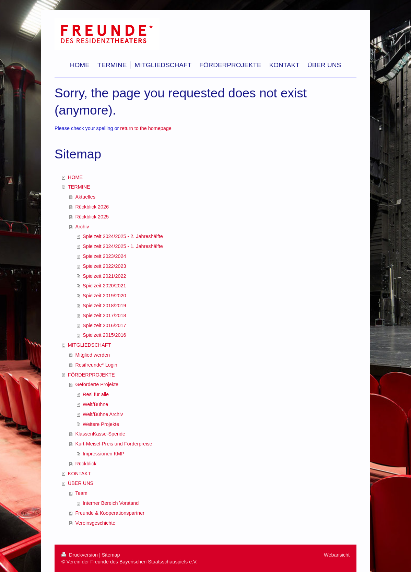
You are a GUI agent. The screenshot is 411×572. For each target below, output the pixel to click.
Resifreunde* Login (96, 365)
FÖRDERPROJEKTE (91, 375)
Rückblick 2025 (92, 216)
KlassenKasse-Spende (100, 434)
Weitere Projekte (101, 424)
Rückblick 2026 (92, 207)
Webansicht (337, 555)
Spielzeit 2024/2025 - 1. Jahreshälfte (123, 246)
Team (81, 493)
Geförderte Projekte (96, 384)
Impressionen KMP (104, 453)
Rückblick (85, 463)
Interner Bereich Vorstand (111, 503)
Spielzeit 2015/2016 (104, 335)
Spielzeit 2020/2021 (104, 285)
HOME (75, 177)
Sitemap (111, 555)
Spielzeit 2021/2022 (104, 276)
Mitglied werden (92, 355)
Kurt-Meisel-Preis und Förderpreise (113, 443)
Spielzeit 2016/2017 (104, 325)
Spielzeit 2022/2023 (104, 266)
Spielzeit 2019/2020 (104, 295)
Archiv (82, 226)
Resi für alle (96, 394)
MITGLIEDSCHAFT (89, 345)
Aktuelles (85, 197)
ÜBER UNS (80, 483)
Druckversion (80, 555)
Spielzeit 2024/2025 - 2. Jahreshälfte (123, 236)
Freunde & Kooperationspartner (109, 513)
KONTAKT (79, 473)
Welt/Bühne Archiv (103, 414)
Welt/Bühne (95, 404)
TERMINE (79, 187)
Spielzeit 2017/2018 (104, 315)
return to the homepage (146, 128)
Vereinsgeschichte (95, 523)
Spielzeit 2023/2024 (104, 256)
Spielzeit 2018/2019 (104, 305)
